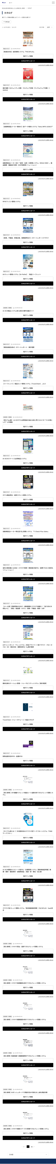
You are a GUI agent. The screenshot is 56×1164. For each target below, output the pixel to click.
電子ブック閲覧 (28, 56)
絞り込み (6, 22)
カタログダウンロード (28, 61)
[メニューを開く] (53, 3)
